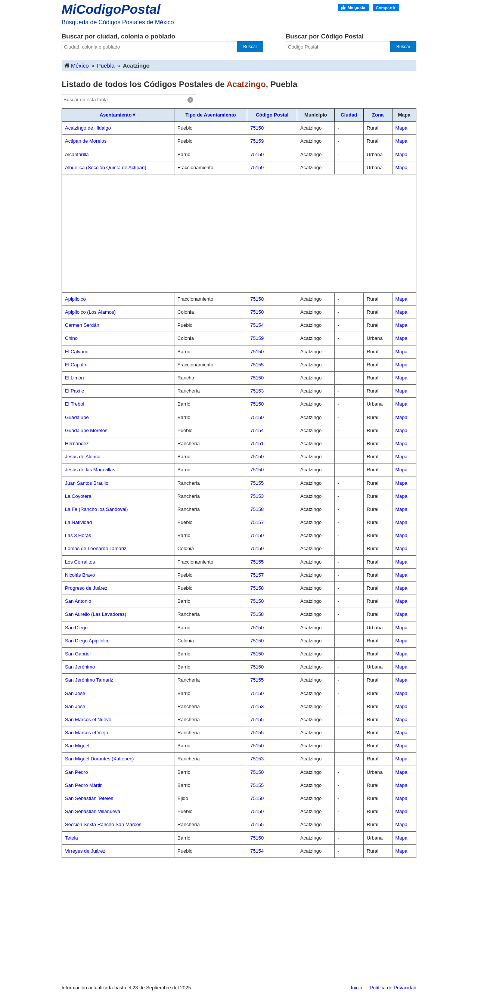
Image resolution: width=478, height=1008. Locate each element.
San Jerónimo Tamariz (89, 680)
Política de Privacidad (393, 987)
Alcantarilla (77, 154)
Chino (71, 338)
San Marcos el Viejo (86, 732)
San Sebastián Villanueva (92, 811)
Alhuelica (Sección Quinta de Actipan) (105, 167)
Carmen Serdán (82, 325)
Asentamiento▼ (118, 115)
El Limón (74, 378)
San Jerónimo (80, 667)
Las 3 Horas (78, 535)
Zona (378, 115)
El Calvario (77, 351)
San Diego (76, 627)
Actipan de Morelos (85, 141)
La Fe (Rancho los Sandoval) (96, 509)
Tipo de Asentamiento (211, 115)
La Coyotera (78, 496)
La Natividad (78, 522)
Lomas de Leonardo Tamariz (96, 548)
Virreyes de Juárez (85, 851)
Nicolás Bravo (80, 575)
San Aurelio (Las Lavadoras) (95, 614)
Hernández (77, 443)
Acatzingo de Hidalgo (88, 128)
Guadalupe (77, 417)
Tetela (71, 838)
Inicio (356, 987)
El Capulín (76, 364)
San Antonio (78, 601)
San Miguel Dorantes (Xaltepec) (99, 759)
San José (75, 693)
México (76, 65)
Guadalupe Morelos (86, 430)
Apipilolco (75, 299)
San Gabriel (78, 654)
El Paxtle (74, 391)
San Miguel (77, 745)
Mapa (401, 128)
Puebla (106, 65)
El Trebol (74, 404)
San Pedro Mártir (83, 785)
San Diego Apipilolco (87, 640)
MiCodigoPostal (111, 9)
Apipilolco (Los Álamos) (90, 312)
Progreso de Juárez (86, 588)
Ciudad (349, 115)
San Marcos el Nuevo (88, 719)
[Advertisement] (239, 233)
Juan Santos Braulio (86, 483)
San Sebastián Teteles (89, 798)
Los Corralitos (80, 562)
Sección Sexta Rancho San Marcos (103, 824)
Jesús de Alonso (82, 456)
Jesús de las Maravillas (90, 469)
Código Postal (272, 115)
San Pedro (76, 772)
